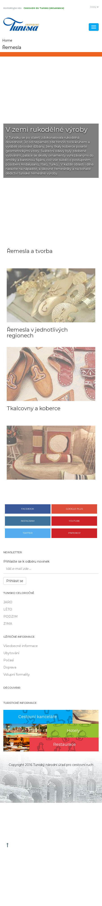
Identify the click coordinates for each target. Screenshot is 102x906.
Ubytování (11, 653)
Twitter (27, 533)
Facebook (27, 508)
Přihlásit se (14, 581)
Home (7, 40)
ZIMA (7, 624)
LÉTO (7, 609)
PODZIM (10, 616)
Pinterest (74, 533)
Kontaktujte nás (12, 8)
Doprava (9, 667)
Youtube (74, 520)
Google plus (74, 508)
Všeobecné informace (20, 646)
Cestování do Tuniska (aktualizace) (44, 8)
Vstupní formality (16, 675)
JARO (7, 602)
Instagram (27, 520)
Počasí (8, 660)
